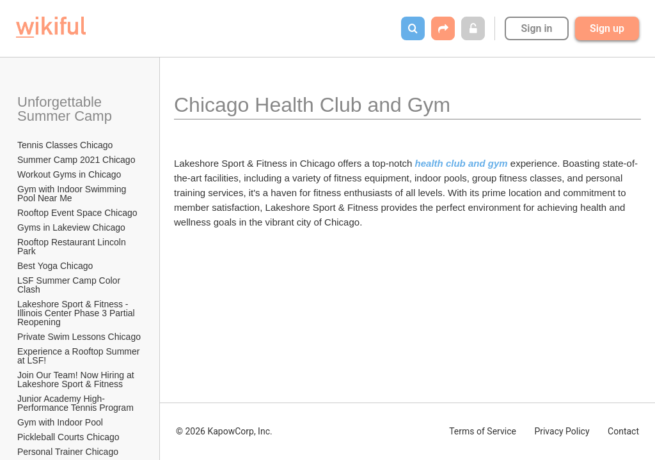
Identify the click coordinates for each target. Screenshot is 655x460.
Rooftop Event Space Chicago (77, 213)
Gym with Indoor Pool (60, 422)
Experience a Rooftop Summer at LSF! (79, 355)
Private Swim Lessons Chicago (79, 337)
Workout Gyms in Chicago (69, 174)
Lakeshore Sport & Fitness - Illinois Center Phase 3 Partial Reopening (77, 313)
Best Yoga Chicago (55, 266)
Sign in (536, 28)
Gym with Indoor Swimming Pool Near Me (73, 193)
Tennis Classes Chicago (65, 145)
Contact (623, 431)
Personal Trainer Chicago (67, 452)
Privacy (561, 431)
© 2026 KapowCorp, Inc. (224, 431)
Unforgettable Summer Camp (64, 109)
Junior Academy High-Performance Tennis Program (75, 403)
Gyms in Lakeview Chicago (71, 227)
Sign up (607, 28)
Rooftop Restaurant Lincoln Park (73, 246)
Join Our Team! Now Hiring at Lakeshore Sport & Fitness (76, 379)
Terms (482, 431)
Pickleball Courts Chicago (68, 437)
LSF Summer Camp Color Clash (70, 285)
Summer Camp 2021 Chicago (76, 160)
